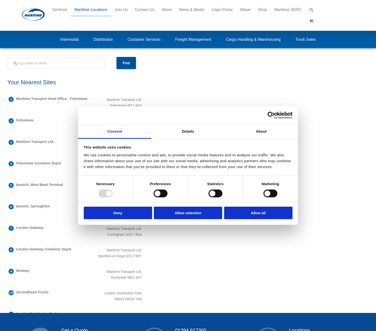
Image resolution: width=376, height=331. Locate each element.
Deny (117, 213)
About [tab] (261, 131)
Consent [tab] (114, 131)
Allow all (258, 213)
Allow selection (188, 213)
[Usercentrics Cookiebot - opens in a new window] (271, 115)
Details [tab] (188, 131)
